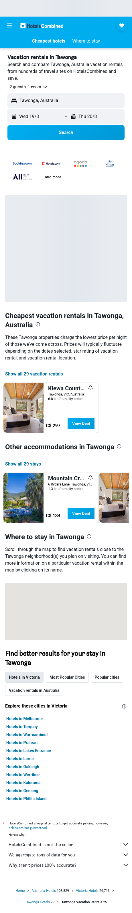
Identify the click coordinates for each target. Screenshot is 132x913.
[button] (9, 25)
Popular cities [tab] (107, 677)
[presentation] (37, 324)
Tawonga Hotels (37, 902)
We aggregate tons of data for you (69, 854)
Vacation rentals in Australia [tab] (34, 690)
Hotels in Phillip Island (26, 798)
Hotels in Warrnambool (27, 734)
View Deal (81, 423)
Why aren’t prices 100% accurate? (69, 865)
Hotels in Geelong (22, 790)
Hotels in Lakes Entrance (28, 750)
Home (20, 891)
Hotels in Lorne (20, 758)
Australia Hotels (43, 891)
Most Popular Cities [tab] (67, 677)
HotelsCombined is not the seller (69, 844)
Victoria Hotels (87, 891)
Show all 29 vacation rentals (34, 374)
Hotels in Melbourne (24, 718)
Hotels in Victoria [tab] (24, 677)
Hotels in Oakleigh (22, 766)
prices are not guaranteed (28, 828)
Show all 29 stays (23, 464)
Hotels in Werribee (23, 774)
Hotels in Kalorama (23, 782)
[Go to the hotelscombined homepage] (41, 25)
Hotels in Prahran (22, 742)
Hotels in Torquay (22, 726)
